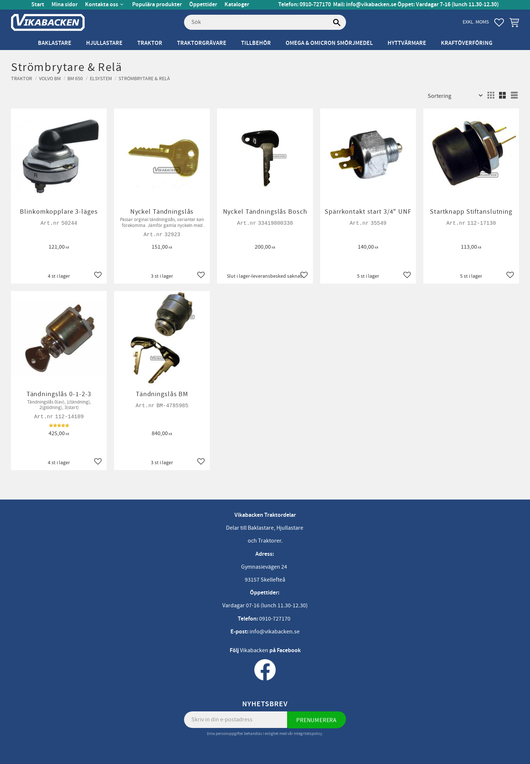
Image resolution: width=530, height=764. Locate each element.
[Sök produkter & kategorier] (265, 22)
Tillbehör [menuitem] (256, 43)
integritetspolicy (308, 733)
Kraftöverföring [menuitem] (466, 43)
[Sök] (337, 22)
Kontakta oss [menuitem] (101, 4)
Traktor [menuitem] (149, 43)
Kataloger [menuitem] (237, 4)
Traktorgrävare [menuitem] (201, 43)
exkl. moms (476, 21)
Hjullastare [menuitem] (104, 43)
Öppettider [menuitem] (203, 4)
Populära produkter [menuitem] (157, 4)
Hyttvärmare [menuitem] (407, 43)
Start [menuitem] (37, 4)
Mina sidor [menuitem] (65, 4)
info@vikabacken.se (371, 4)
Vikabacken (254, 650)
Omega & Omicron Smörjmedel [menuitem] (329, 43)
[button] (499, 22)
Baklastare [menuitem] (54, 43)
